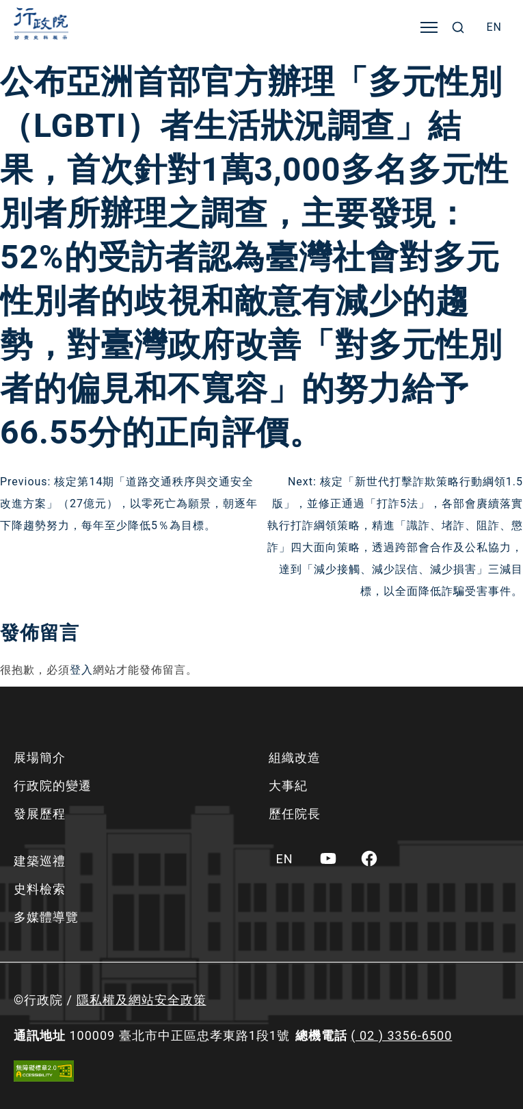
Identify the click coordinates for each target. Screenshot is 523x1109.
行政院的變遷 (53, 785)
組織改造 (295, 757)
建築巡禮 (40, 861)
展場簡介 (40, 757)
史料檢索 (40, 889)
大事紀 (288, 785)
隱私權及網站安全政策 (141, 1000)
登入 (81, 669)
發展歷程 (40, 813)
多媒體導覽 (46, 917)
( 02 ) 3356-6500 (401, 1035)
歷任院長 (295, 813)
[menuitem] (494, 27)
